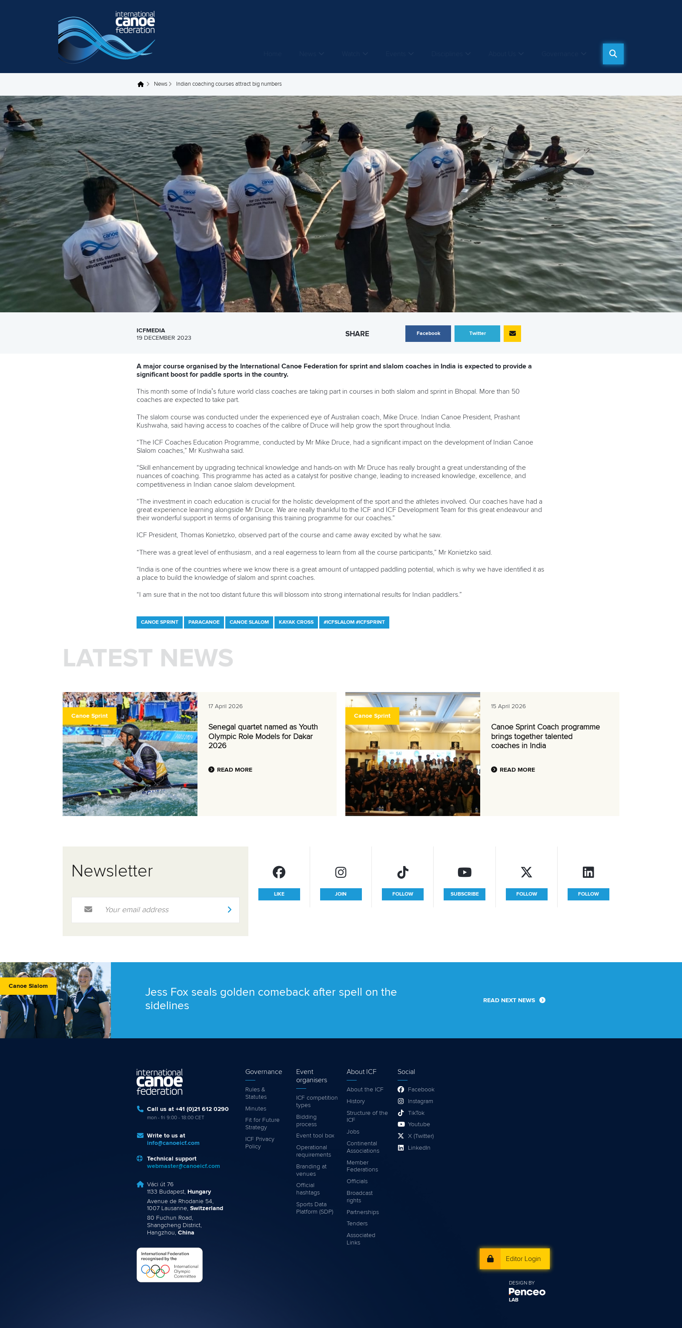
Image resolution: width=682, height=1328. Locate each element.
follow (402, 894)
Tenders (357, 1224)
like (279, 894)
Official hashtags (308, 1189)
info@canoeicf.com (173, 1143)
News (307, 53)
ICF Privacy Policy (259, 1143)
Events (396, 53)
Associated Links (361, 1239)
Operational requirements (313, 1151)
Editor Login (523, 1258)
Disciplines (447, 53)
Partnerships (363, 1212)
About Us (502, 53)
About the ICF (365, 1090)
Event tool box (315, 1136)
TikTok (416, 1113)
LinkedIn (419, 1148)
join (341, 894)
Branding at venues (311, 1170)
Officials (357, 1181)
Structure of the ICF (367, 1117)
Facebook (421, 1090)
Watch (351, 53)
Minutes (255, 1109)
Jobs (353, 1132)
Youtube (419, 1124)
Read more (234, 770)
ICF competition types (317, 1101)
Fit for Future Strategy (262, 1124)
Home (273, 53)
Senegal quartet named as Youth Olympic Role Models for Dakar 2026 (263, 736)
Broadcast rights (360, 1197)
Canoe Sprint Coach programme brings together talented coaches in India (545, 736)
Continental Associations (363, 1147)
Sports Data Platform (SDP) (314, 1208)
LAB (513, 1300)
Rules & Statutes (256, 1093)
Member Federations (362, 1166)
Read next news (509, 1000)
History (356, 1101)
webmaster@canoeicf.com (183, 1166)
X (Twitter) (421, 1136)
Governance (560, 53)
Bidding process (306, 1120)
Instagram (420, 1101)
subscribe (465, 894)
